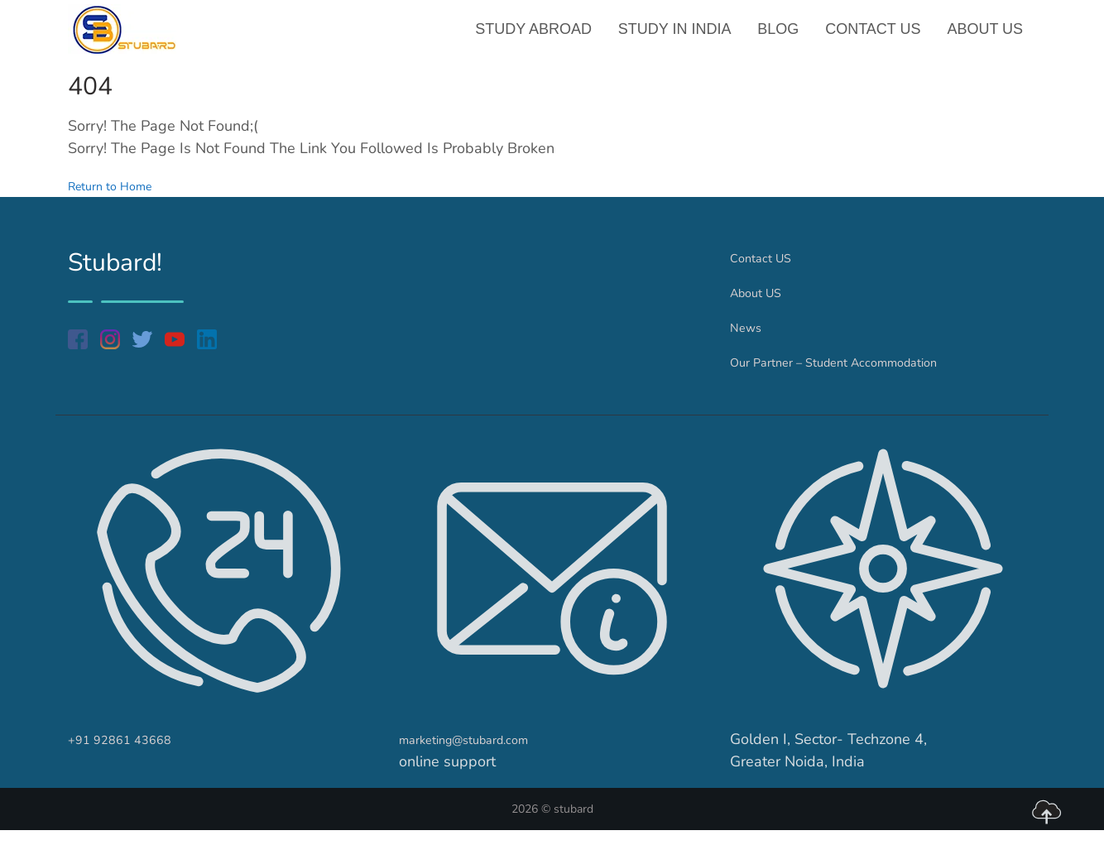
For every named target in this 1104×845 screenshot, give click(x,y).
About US (986, 36)
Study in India (680, 36)
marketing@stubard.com (481, 754)
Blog (782, 36)
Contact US (875, 36)
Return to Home (121, 200)
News (749, 342)
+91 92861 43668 (131, 754)
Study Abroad (540, 36)
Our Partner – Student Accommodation (859, 376)
